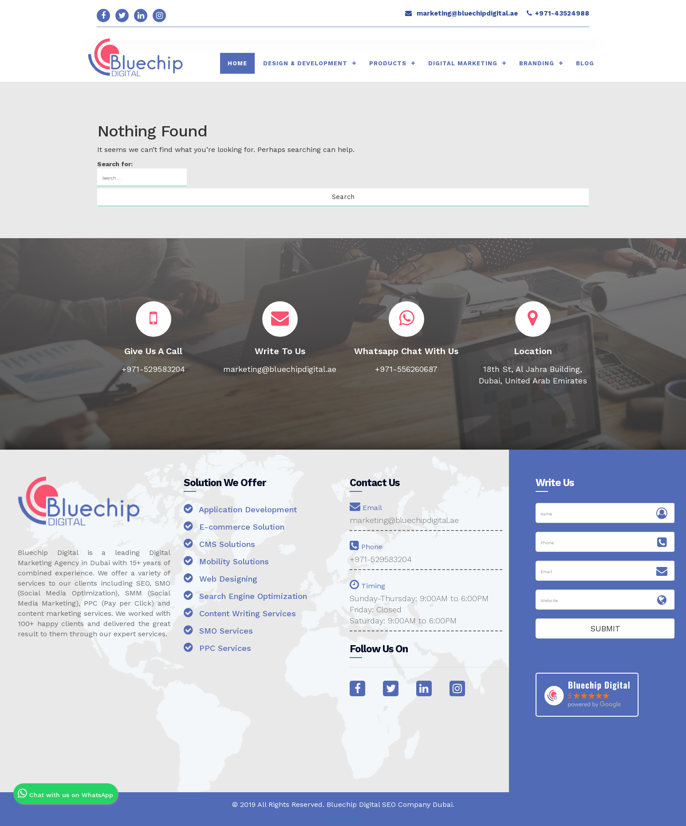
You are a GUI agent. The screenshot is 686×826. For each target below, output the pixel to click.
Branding (536, 63)
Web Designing (220, 577)
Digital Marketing (462, 63)
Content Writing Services (240, 612)
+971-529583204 (381, 559)
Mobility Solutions (226, 560)
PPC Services (217, 647)
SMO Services (218, 629)
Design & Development (305, 63)
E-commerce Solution (234, 525)
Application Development (240, 508)
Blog (585, 63)
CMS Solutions (219, 543)
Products (387, 63)
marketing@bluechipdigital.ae (467, 13)
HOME (237, 63)
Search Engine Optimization (245, 595)
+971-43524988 (562, 13)
